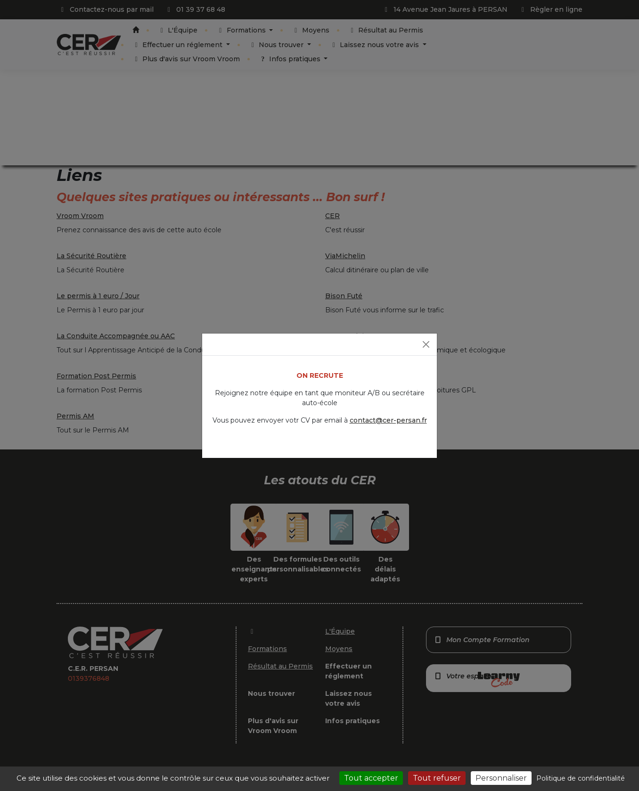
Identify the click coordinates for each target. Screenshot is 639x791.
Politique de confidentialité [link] (580, 778)
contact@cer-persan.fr (388, 420)
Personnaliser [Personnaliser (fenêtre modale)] (501, 778)
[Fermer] (426, 344)
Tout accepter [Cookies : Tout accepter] (371, 778)
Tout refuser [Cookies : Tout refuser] (437, 778)
